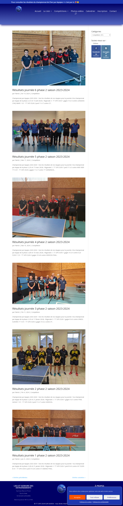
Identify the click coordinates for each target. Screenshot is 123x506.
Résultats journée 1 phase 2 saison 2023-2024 (41, 455)
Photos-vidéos (77, 11)
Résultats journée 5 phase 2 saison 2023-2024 (41, 156)
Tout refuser (94, 497)
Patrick (17, 94)
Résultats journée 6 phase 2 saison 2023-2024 (41, 90)
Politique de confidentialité (101, 502)
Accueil (38, 11)
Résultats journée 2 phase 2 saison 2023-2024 (41, 389)
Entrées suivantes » (78, 477)
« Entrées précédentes (19, 477)
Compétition (35, 94)
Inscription (102, 11)
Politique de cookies (86, 502)
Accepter (77, 497)
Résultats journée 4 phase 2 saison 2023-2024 (41, 242)
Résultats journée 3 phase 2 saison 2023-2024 (41, 308)
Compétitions (60, 11)
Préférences (111, 497)
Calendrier (90, 11)
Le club (46, 11)
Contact (113, 11)
